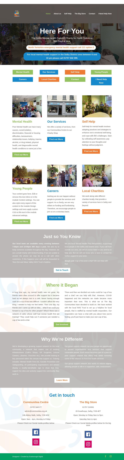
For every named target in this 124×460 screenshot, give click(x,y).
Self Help (67, 14)
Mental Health (23, 72)
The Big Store (80, 14)
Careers (23, 79)
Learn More (62, 380)
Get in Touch (62, 270)
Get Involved (62, 324)
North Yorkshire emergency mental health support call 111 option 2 (61, 47)
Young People (101, 72)
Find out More (21, 155)
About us (57, 14)
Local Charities (49, 79)
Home (48, 14)
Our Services (49, 72)
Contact (92, 14)
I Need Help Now (105, 14)
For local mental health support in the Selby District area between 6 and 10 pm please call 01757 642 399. (62, 56)
